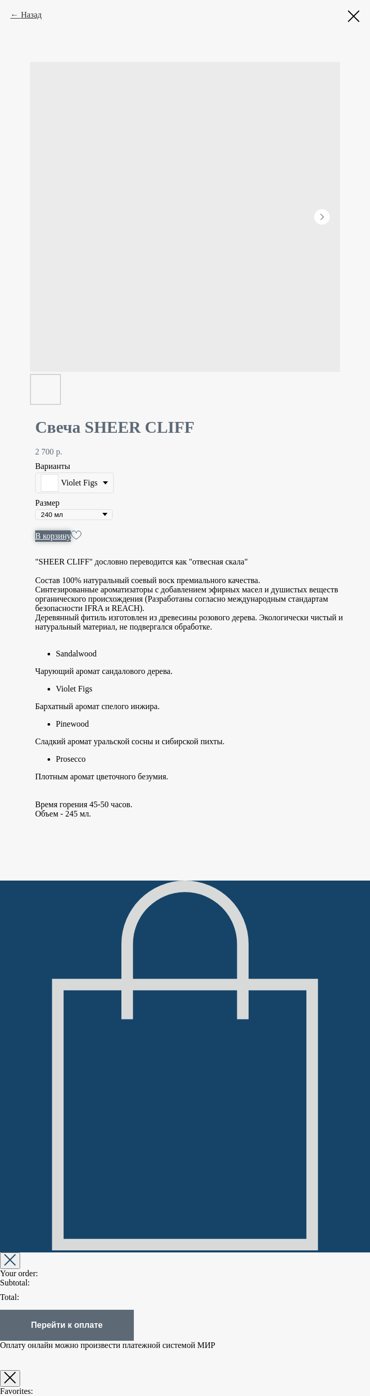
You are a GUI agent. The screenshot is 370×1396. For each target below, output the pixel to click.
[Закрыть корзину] (10, 1260)
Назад (31, 14)
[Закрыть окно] (10, 1378)
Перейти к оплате (67, 1325)
